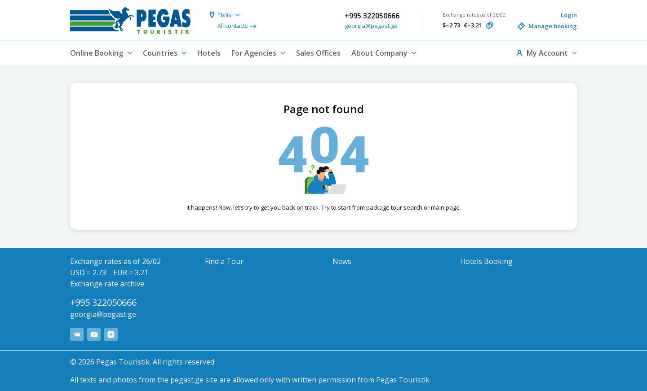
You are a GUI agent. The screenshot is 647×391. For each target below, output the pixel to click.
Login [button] (569, 15)
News (341, 261)
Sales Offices (318, 53)
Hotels (209, 53)
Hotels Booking (486, 261)
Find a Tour (224, 261)
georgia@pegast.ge (371, 26)
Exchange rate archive (107, 284)
